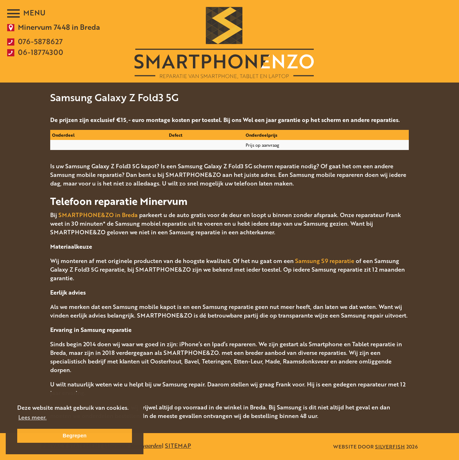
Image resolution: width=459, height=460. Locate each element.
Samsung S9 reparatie (324, 261)
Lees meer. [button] (32, 417)
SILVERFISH (390, 446)
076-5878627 (40, 41)
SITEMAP (178, 445)
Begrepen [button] (74, 435)
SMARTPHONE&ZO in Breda (98, 215)
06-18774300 (40, 52)
